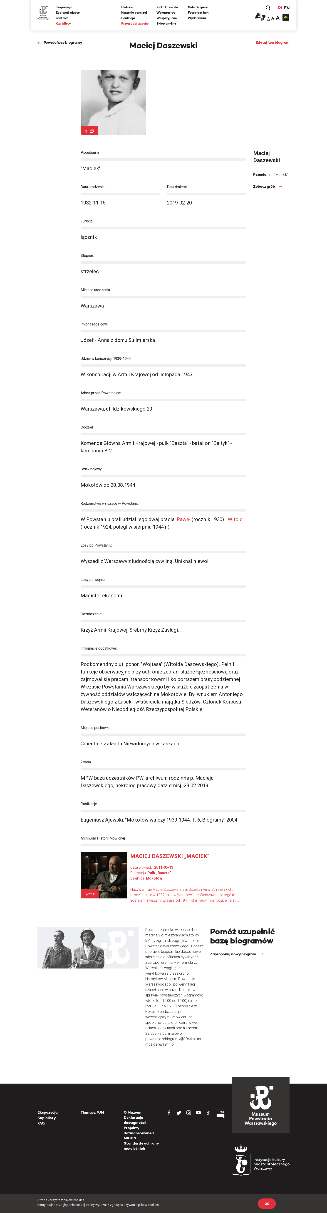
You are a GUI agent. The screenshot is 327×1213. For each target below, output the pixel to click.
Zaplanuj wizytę (68, 12)
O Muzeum (133, 1112)
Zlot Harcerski (167, 7)
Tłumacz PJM (92, 1112)
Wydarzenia (197, 18)
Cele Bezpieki (198, 7)
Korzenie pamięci (134, 12)
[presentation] (11, 549)
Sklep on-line (166, 23)
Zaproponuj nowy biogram (233, 954)
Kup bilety (63, 23)
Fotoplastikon (198, 12)
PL (280, 7)
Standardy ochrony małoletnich (141, 1146)
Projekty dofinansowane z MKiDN (139, 1132)
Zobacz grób (264, 186)
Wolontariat (165, 12)
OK (267, 1204)
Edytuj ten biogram (273, 42)
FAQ (41, 1123)
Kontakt (62, 18)
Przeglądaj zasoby (135, 23)
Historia (127, 7)
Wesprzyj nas (166, 18)
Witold (235, 519)
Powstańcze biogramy (63, 42)
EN (286, 7)
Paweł (184, 519)
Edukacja (128, 18)
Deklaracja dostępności (135, 1120)
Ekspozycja (64, 7)
